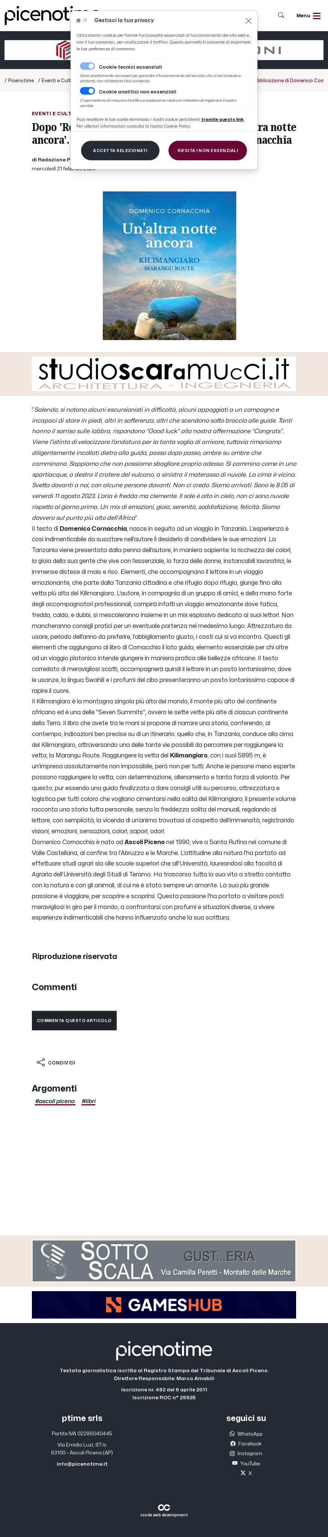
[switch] (87, 91)
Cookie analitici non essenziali (137, 92)
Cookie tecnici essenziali (130, 67)
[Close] (248, 21)
